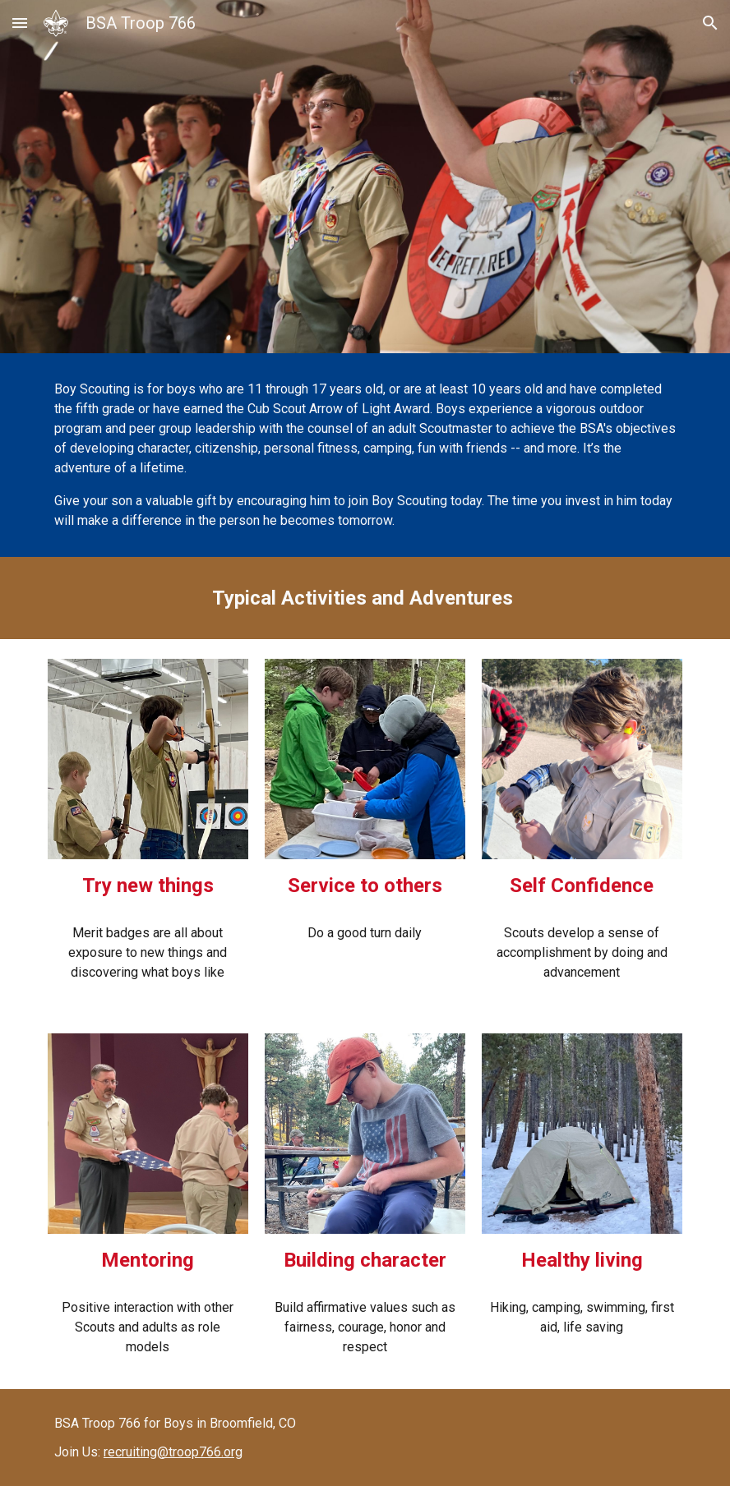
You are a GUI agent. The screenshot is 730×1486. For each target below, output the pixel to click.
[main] (365, 455)
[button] (19, 22)
